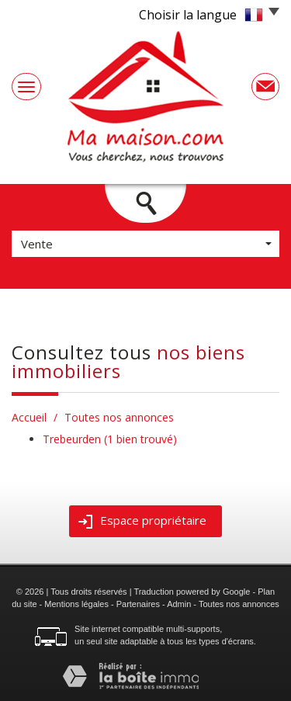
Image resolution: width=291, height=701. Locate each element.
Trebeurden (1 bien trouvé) (110, 439)
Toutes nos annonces (239, 604)
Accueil (29, 417)
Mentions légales (76, 604)
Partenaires (138, 604)
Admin (179, 604)
